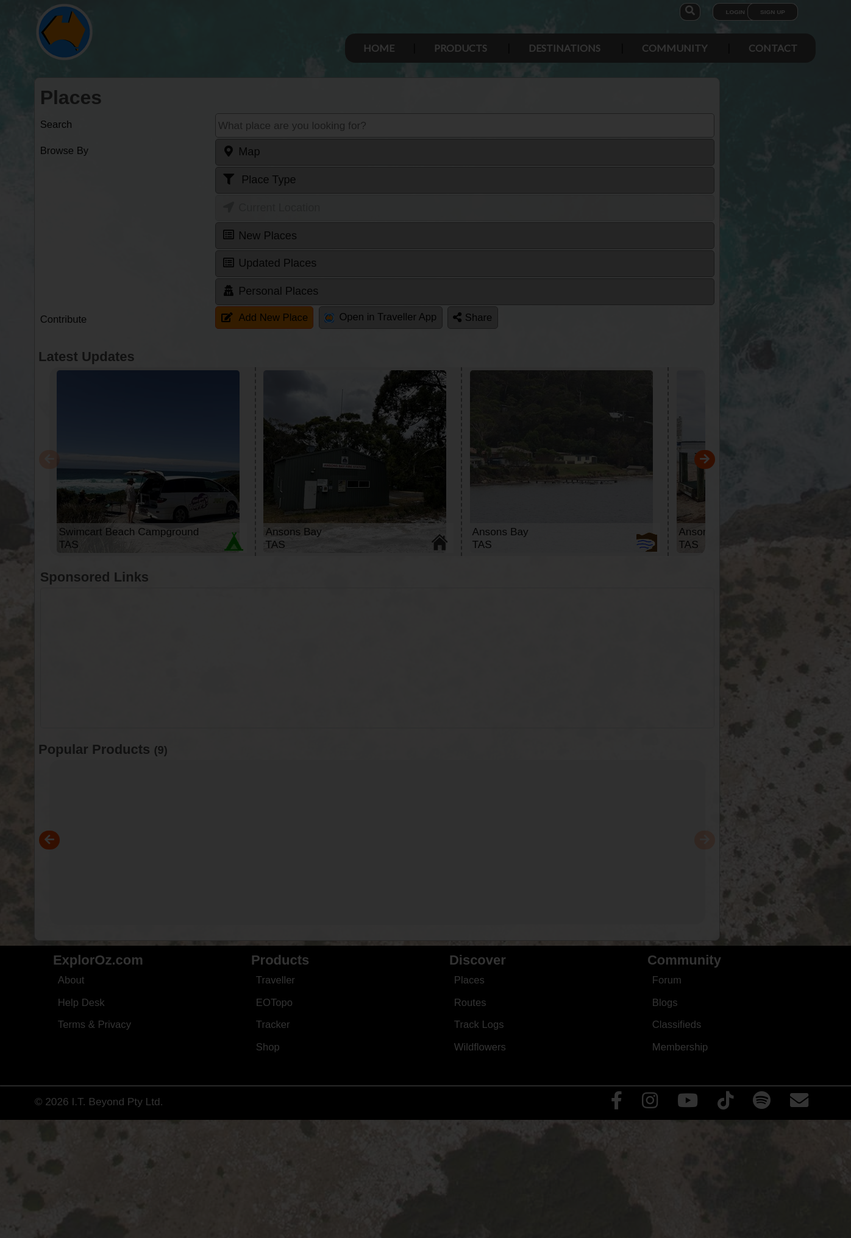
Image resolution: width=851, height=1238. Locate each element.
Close (544, 253)
